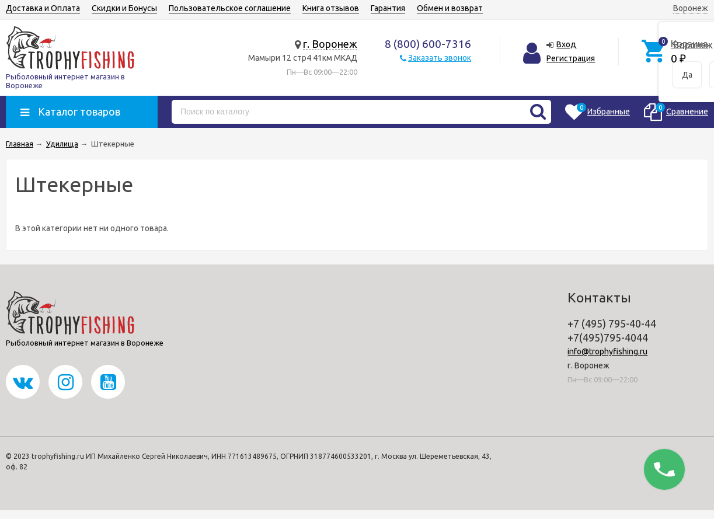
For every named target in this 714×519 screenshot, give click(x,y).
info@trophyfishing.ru (607, 351)
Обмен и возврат (450, 8)
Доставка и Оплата (43, 8)
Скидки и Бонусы (124, 8)
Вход (566, 44)
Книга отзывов (330, 8)
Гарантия (388, 8)
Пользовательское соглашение (230, 8)
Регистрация (570, 58)
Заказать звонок (439, 57)
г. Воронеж (330, 44)
